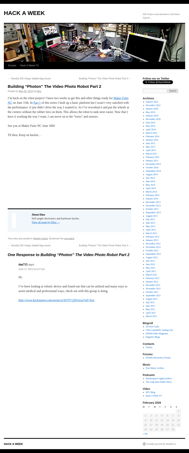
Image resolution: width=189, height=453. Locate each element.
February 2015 (152, 157)
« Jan (145, 433)
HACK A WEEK (24, 13)
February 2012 (152, 278)
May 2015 (150, 146)
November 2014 (153, 164)
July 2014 (150, 178)
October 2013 (152, 209)
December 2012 (153, 243)
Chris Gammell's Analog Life (159, 330)
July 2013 (150, 219)
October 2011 (152, 292)
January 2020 (152, 108)
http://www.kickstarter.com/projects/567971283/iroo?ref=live (56, 300)
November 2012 (153, 247)
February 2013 (152, 236)
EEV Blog (150, 392)
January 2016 (152, 140)
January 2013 (152, 240)
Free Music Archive (155, 368)
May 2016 (150, 126)
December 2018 (153, 119)
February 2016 (152, 136)
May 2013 (150, 226)
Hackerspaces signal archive (159, 378)
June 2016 (150, 122)
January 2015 (152, 160)
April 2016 (151, 129)
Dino (38, 91)
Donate (12, 65)
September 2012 (153, 254)
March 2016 (151, 133)
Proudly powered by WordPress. (161, 444)
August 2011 (152, 299)
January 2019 (152, 115)
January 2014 (152, 198)
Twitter (149, 347)
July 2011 (150, 302)
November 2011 (153, 288)
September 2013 (153, 212)
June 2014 (150, 181)
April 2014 (151, 188)
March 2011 (151, 316)
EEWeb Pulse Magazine (157, 333)
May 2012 (150, 267)
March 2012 (151, 274)
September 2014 (153, 171)
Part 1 (37, 102)
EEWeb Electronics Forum (158, 357)
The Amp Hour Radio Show (159, 382)
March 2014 (151, 191)
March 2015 (151, 153)
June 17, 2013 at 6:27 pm (32, 269)
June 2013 (150, 223)
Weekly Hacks (40, 238)
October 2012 (152, 250)
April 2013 (151, 229)
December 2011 (153, 285)
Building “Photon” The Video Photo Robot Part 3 (105, 78)
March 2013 (151, 233)
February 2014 (152, 195)
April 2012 (151, 271)
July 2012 (150, 261)
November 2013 (153, 205)
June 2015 (150, 143)
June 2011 (150, 305)
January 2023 (152, 101)
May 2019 (150, 112)
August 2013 (152, 216)
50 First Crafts (152, 326)
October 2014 (152, 167)
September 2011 (153, 295)
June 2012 (150, 264)
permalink (69, 238)
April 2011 (151, 312)
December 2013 (153, 202)
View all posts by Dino (46, 222)
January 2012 (152, 281)
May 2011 (150, 309)
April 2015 (151, 150)
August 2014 (152, 174)
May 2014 (150, 184)
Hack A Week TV (29, 65)
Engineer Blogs (153, 337)
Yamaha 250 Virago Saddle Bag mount (29, 78)
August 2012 (152, 257)
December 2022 (153, 105)
